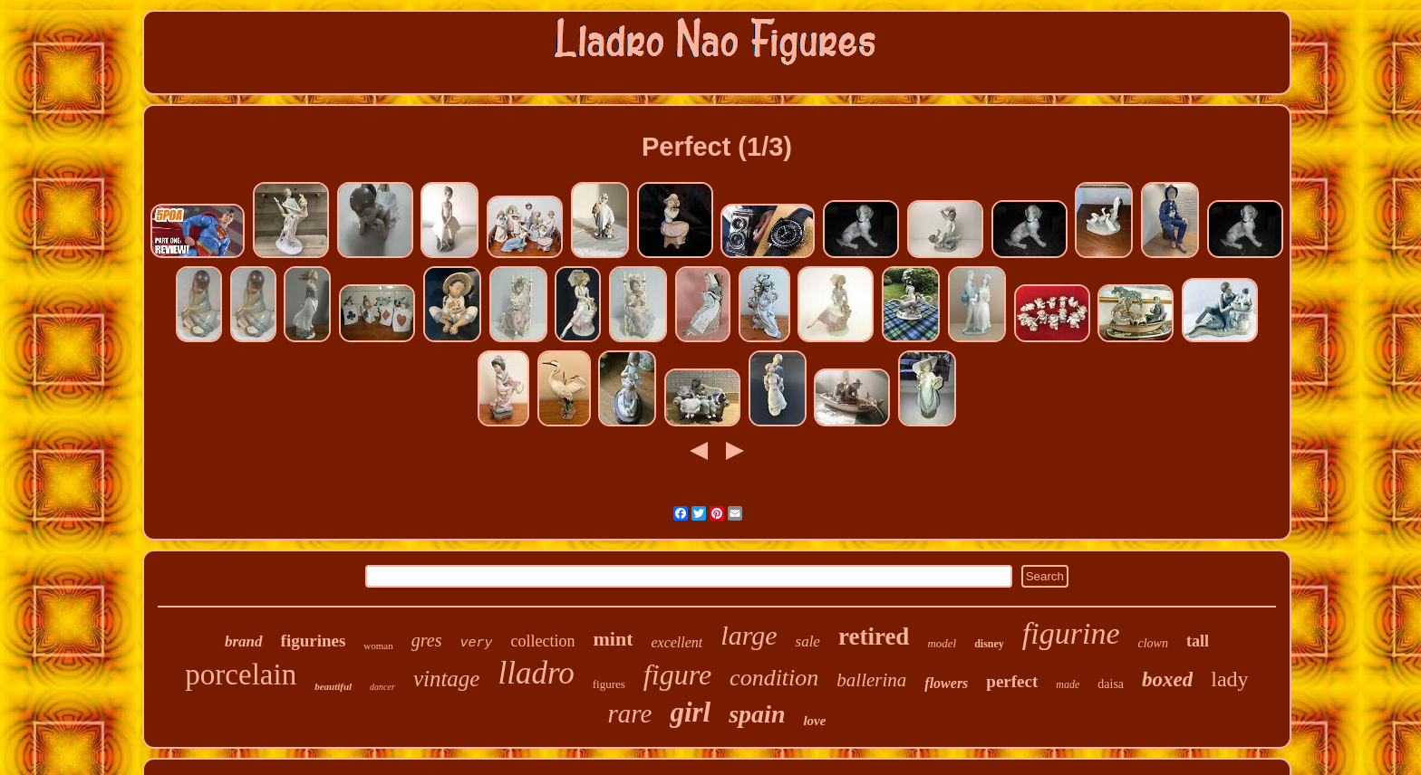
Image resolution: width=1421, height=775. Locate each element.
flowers (946, 683)
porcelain (240, 674)
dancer (382, 687)
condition (774, 678)
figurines (313, 640)
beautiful (333, 686)
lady (1229, 679)
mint (613, 638)
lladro (536, 673)
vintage (446, 678)
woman (377, 645)
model (941, 643)
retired (873, 636)
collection (542, 641)
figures (609, 684)
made (1067, 684)
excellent (676, 642)
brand (244, 641)
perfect (1012, 681)
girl (690, 712)
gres (426, 640)
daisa (1110, 684)
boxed (1167, 679)
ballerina (871, 680)
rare (630, 713)
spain (757, 714)
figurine (1071, 633)
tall (1197, 641)
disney (989, 643)
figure (677, 674)
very (475, 643)
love (814, 720)
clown (1153, 643)
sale (808, 641)
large (748, 635)
